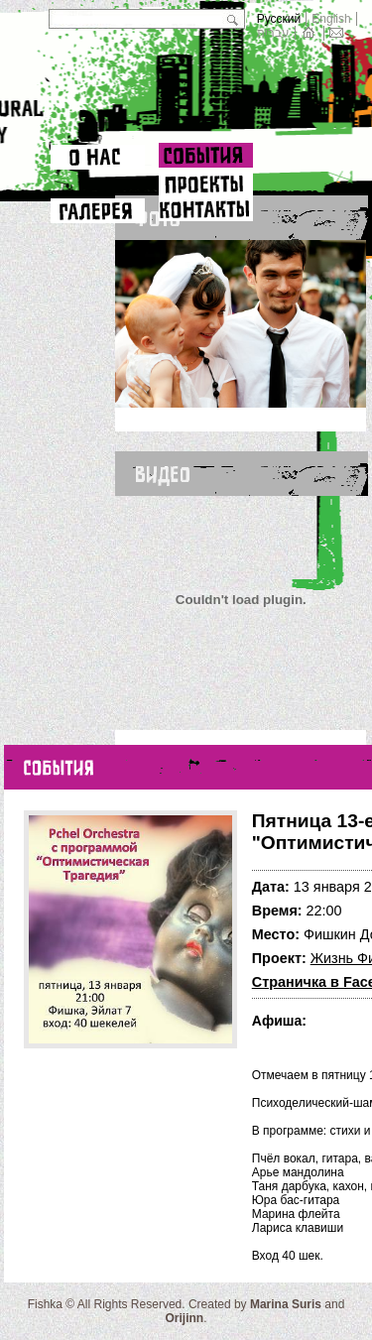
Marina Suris (285, 1304)
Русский (279, 19)
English (330, 19)
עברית (273, 33)
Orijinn (184, 1318)
